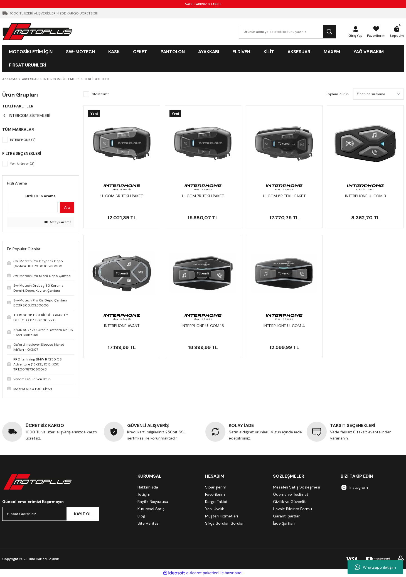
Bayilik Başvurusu (152, 501)
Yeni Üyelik (214, 508)
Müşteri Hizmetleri (221, 516)
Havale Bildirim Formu (292, 508)
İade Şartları (284, 523)
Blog (141, 516)
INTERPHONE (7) (22, 140)
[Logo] (37, 31)
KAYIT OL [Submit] (83, 513)
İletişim (143, 494)
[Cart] (397, 31)
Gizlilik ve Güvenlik (289, 501)
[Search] (287, 31)
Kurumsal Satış (150, 508)
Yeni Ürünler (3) (22, 163)
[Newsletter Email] (50, 514)
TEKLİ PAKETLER (96, 79)
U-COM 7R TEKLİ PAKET (203, 195)
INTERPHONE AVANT (121, 325)
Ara (67, 207)
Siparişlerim (215, 487)
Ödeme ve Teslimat (290, 494)
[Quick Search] (32, 207)
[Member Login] (355, 31)
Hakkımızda (147, 487)
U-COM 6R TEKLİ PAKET (121, 195)
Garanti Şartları (287, 516)
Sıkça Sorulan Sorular (224, 523)
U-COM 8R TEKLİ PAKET (284, 195)
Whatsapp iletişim (375, 567)
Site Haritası (148, 523)
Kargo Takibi (216, 501)
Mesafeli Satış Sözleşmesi (296, 487)
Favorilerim (215, 494)
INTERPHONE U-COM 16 (203, 325)
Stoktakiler (100, 94)
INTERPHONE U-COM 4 (284, 325)
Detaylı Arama (58, 222)
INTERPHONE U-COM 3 (365, 195)
